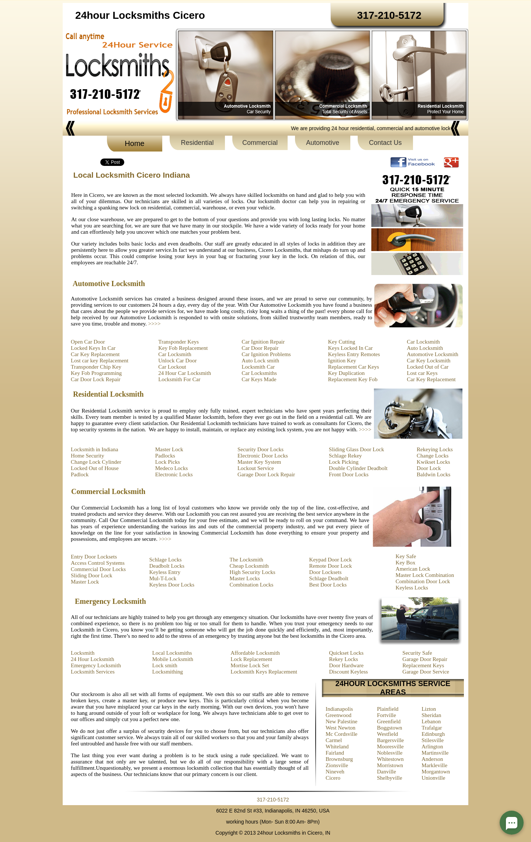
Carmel (334, 740)
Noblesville (389, 753)
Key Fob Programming (96, 373)
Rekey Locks (343, 659)
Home (134, 143)
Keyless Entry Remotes (354, 354)
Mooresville (390, 746)
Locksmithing (167, 672)
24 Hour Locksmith (92, 659)
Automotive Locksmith (432, 354)
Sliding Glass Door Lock (356, 449)
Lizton (428, 709)
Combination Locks (252, 585)
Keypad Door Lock (330, 560)
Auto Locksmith (425, 348)
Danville (386, 772)
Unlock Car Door (177, 360)
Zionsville (337, 765)
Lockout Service (255, 468)
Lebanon (431, 721)
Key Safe (406, 556)
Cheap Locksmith (249, 566)
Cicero (333, 778)
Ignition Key (342, 360)
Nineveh (335, 772)
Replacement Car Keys (353, 367)
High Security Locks (252, 572)
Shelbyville (389, 778)
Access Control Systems (98, 563)
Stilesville (432, 740)
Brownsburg (339, 759)
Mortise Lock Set (249, 665)
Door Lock (429, 468)
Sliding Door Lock (91, 575)
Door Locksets (325, 572)
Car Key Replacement (95, 354)
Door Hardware (346, 665)
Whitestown (390, 759)
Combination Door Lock (423, 581)
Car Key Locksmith (428, 360)
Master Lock (169, 449)
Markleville (434, 765)
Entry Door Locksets (94, 557)
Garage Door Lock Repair (266, 474)
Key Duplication (346, 373)
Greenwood (338, 715)
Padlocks (165, 456)
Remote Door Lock (330, 566)
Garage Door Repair (424, 659)
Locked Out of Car (427, 367)
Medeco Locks (171, 468)
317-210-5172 (273, 800)
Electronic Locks (174, 474)
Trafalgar (431, 728)
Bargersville (390, 740)
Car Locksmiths (259, 373)
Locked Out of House (95, 468)
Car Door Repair (260, 348)
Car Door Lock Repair (96, 379)
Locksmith (82, 653)
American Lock (413, 569)
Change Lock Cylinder (96, 462)
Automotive (322, 142)
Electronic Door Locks (262, 456)
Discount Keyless (348, 672)
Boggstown (389, 728)
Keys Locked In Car (350, 348)
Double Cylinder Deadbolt (358, 468)
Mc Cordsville (341, 734)
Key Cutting (341, 342)
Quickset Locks (346, 653)
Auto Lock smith (260, 360)
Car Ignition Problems (266, 354)
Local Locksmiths (172, 653)
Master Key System (259, 462)
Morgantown (435, 772)
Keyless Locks (412, 588)
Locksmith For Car (179, 379)
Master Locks (245, 578)
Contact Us (385, 142)
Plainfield (387, 709)
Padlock (79, 474)
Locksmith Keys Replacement (263, 672)
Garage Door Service (425, 672)
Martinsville (434, 753)
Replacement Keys (423, 665)
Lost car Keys (422, 373)
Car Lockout (172, 367)
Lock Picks (167, 462)
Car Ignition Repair (263, 342)
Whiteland (337, 746)
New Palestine (341, 721)
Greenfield (388, 721)
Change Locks (432, 456)
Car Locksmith (174, 354)
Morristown (390, 765)
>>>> (154, 324)
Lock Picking (343, 462)
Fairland (335, 753)
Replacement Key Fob (353, 379)
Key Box (406, 563)
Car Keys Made (259, 379)
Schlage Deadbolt (328, 578)
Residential (197, 142)
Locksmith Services (93, 672)
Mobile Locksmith (172, 659)
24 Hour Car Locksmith (184, 373)
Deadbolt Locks (166, 566)
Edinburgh (433, 734)
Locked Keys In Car (93, 348)
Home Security (87, 456)
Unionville (433, 778)
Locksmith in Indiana (94, 449)
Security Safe (417, 653)
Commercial (260, 142)
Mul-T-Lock (163, 578)
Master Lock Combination (425, 575)
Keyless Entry (165, 572)
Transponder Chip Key (96, 367)
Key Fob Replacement (183, 348)
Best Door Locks (328, 585)
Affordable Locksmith (255, 653)
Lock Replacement (251, 659)
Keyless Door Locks (171, 585)
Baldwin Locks (433, 474)
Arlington (432, 746)
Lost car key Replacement (99, 360)
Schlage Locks (165, 560)
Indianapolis (339, 709)
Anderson (432, 759)
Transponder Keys (178, 342)
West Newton (340, 728)
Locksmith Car (258, 367)
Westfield (387, 734)
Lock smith (164, 665)
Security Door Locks (260, 449)
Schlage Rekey (345, 456)
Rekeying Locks (435, 449)
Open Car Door (88, 342)
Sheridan (431, 715)
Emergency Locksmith (96, 665)
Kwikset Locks (433, 462)
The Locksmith (246, 560)
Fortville (386, 715)
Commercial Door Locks (98, 569)
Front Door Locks (349, 474)
